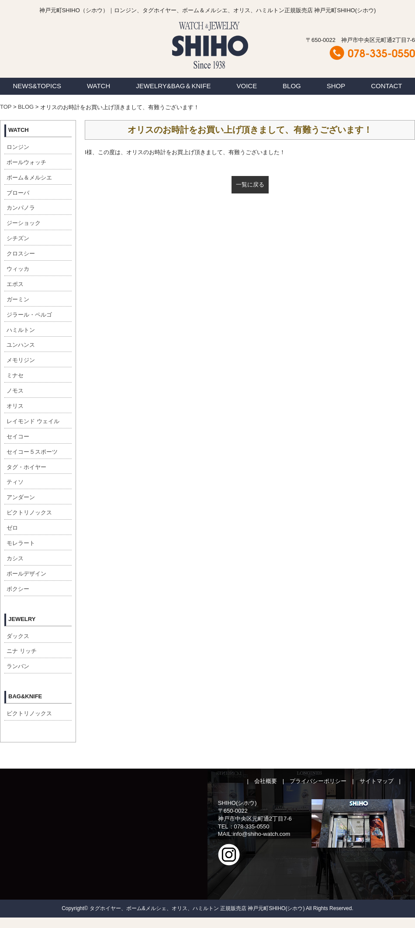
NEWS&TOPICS (37, 86)
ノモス (15, 390)
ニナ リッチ (22, 651)
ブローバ (18, 193)
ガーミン (18, 299)
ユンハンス (21, 345)
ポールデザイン (26, 573)
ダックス (18, 636)
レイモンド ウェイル (33, 421)
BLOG (292, 86)
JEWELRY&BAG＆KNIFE (173, 86)
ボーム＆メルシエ (29, 177)
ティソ (15, 482)
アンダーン (21, 497)
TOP (5, 106)
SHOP (336, 86)
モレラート (21, 543)
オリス (15, 406)
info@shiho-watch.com (261, 834)
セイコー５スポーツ (32, 451)
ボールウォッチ (26, 162)
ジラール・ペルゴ (29, 314)
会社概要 (265, 781)
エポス (15, 284)
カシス (15, 558)
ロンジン (18, 147)
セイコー (18, 436)
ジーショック (24, 223)
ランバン (18, 666)
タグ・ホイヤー (26, 467)
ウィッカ (18, 269)
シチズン (18, 238)
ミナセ (15, 375)
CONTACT (386, 86)
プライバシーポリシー (318, 781)
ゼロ (12, 527)
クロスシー (21, 253)
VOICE (247, 86)
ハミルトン (21, 330)
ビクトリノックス (29, 512)
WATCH (98, 86)
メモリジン (21, 360)
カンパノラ (21, 207)
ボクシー (18, 589)
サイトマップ (377, 781)
